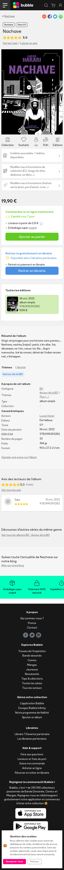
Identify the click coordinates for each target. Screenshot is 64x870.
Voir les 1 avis (10, 43)
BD (41, 388)
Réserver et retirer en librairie (32, 772)
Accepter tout (14, 861)
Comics (32, 660)
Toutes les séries (32, 683)
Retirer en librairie (32, 271)
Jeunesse (32, 669)
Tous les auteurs (32, 688)
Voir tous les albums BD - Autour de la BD (25, 535)
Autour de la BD (49, 392)
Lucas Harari (47, 415)
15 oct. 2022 (53, 499)
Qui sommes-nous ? (32, 618)
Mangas (32, 664)
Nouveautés (32, 674)
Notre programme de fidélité (32, 712)
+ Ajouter (20, 367)
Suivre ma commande (32, 763)
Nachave (9, 16)
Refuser (34, 861)
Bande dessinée (32, 655)
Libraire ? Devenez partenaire (32, 734)
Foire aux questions (32, 754)
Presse (32, 623)
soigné (33, 227)
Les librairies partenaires (32, 738)
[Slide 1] (32, 130)
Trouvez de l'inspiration (32, 651)
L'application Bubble (32, 703)
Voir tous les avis (11, 490)
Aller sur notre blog (12, 565)
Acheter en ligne (32, 768)
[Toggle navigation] (5, 5)
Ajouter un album (32, 717)
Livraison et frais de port (32, 759)
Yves (17, 499)
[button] (6, 91)
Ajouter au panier (32, 237)
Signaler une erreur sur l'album (19, 457)
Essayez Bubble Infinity (32, 708)
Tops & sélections (32, 678)
